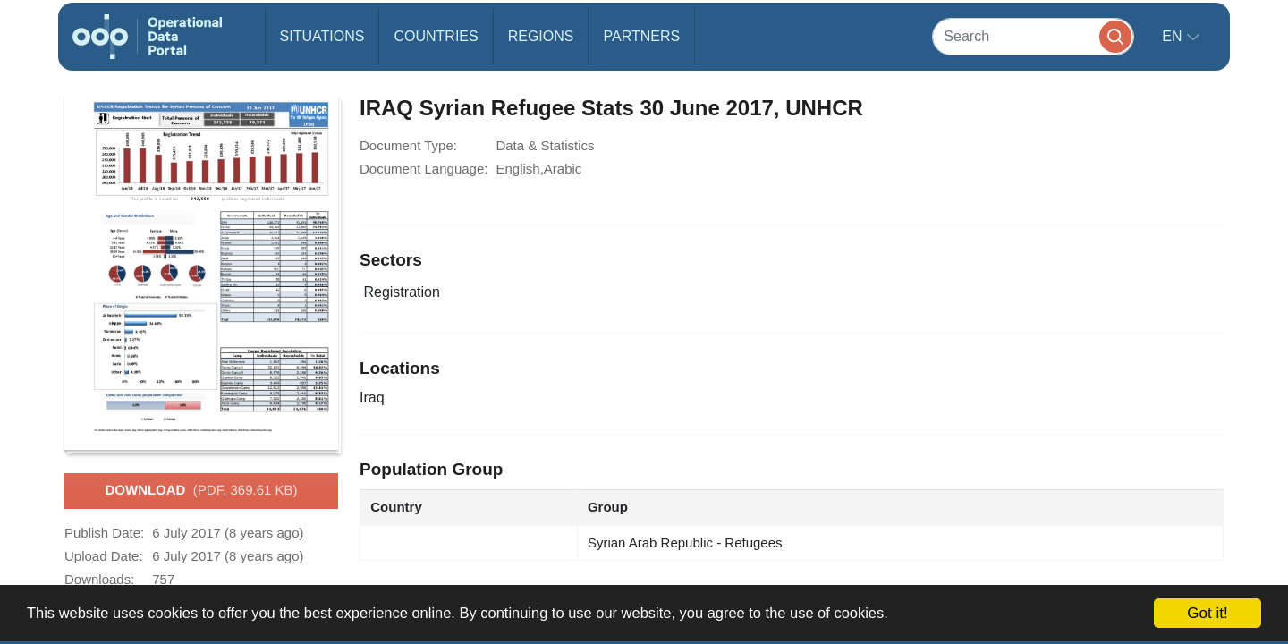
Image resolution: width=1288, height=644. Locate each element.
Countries (436, 36)
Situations (322, 36)
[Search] (1033, 36)
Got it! (1207, 613)
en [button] (1174, 36)
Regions (541, 36)
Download (201, 491)
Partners (641, 36)
